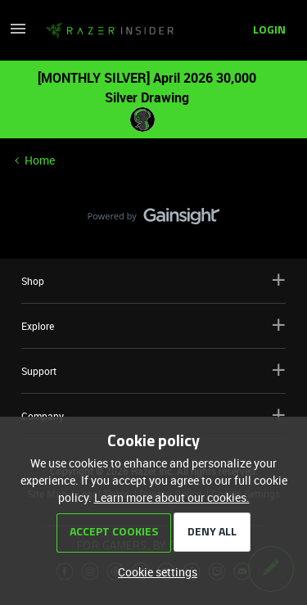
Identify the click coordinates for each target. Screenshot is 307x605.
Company (153, 415)
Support (153, 370)
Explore (153, 325)
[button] (18, 34)
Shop (153, 280)
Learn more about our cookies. (172, 497)
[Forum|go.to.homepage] (109, 31)
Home (40, 160)
